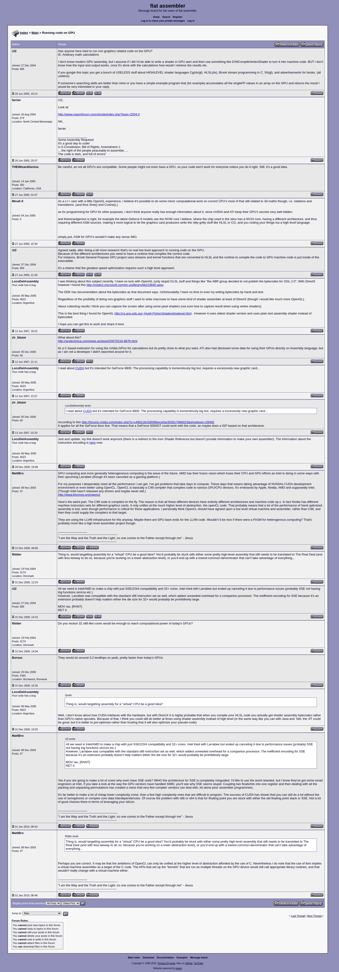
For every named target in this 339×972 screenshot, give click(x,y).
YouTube (198, 963)
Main (35, 32)
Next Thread (314, 915)
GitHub (188, 963)
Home (156, 17)
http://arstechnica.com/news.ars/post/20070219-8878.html (98, 341)
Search (166, 17)
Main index (134, 957)
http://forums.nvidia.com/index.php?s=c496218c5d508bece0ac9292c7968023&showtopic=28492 (148, 422)
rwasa (178, 968)
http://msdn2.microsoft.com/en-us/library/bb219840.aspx (125, 285)
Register (177, 17)
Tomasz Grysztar (166, 963)
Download (148, 957)
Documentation (165, 957)
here (92, 442)
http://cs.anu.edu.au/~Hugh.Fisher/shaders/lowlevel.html (153, 313)
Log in (191, 21)
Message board (199, 957)
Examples (182, 957)
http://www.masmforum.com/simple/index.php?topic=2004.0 (99, 114)
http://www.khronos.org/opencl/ (79, 494)
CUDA (79, 368)
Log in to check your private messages (163, 21)
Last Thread (298, 915)
